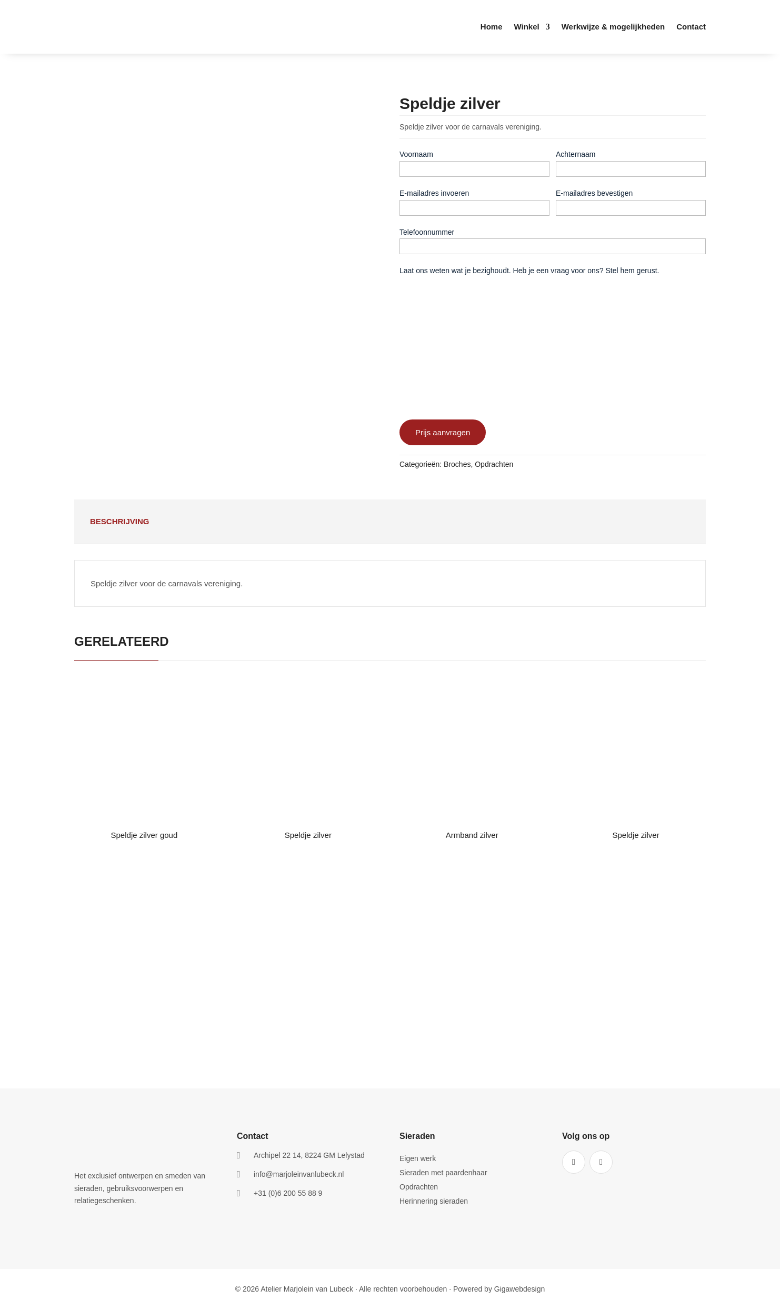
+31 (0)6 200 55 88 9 (288, 1193)
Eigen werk (417, 1159)
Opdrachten (494, 464)
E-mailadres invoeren (434, 193)
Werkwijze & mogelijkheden (613, 27)
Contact (691, 27)
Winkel (526, 27)
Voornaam (416, 154)
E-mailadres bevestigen (594, 193)
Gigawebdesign (519, 1289)
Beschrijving (119, 521)
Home (492, 27)
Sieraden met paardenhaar (443, 1173)
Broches (457, 464)
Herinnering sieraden (433, 1201)
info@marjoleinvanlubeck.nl (299, 1174)
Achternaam (575, 154)
